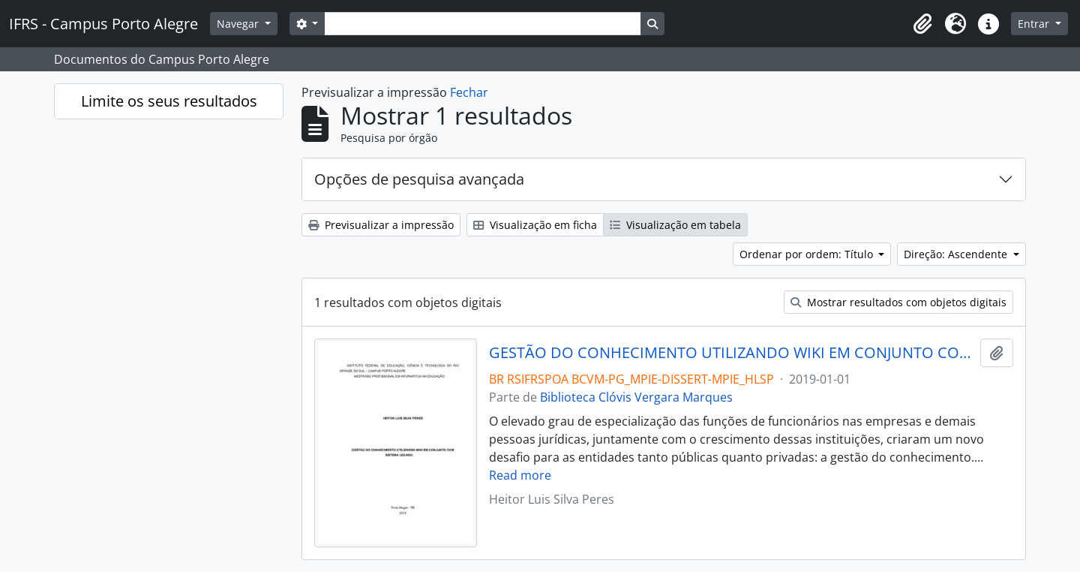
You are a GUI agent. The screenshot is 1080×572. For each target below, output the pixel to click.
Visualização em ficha (535, 225)
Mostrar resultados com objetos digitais (898, 302)
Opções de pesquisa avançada (419, 179)
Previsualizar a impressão (381, 225)
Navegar (239, 24)
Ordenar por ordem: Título (808, 254)
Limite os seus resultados (169, 101)
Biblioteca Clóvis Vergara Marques (636, 397)
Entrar (1035, 24)
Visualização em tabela (675, 225)
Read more (520, 475)
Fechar (469, 92)
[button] (922, 24)
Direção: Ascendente (957, 254)
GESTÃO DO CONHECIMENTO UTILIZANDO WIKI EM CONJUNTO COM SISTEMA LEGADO (731, 353)
